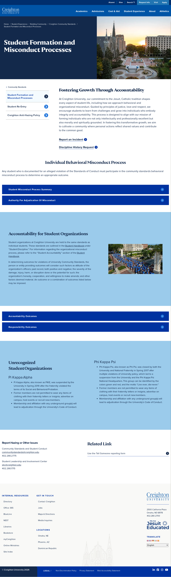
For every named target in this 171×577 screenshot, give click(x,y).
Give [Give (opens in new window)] (120, 2)
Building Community (38, 24)
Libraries (7, 526)
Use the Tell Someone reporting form (106, 453)
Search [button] (130, 2)
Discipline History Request (76, 147)
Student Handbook (74, 245)
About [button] (152, 11)
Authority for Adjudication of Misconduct (32, 200)
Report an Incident (71, 139)
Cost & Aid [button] (114, 11)
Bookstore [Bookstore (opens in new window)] (8, 532)
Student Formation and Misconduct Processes (20, 96)
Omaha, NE (43, 535)
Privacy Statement (87, 570)
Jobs (40, 507)
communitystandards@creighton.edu (20, 452)
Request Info (144, 2)
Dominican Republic (47, 548)
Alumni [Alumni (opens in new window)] (111, 2)
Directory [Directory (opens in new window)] (8, 501)
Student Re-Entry (16, 106)
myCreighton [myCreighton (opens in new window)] (10, 539)
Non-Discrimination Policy (66, 570)
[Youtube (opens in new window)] (166, 570)
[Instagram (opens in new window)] (162, 570)
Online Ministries (11, 545)
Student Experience (19, 24)
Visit (156, 2)
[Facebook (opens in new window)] (158, 570)
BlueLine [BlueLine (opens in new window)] (8, 514)
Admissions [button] (98, 11)
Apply (164, 2)
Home (6, 24)
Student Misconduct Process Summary (30, 189)
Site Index (8, 551)
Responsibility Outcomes (23, 327)
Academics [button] (82, 11)
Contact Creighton (46, 501)
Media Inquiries (45, 520)
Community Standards (17, 87)
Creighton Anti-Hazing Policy (23, 115)
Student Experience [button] (134, 11)
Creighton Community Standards (62, 24)
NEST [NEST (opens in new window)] (6, 520)
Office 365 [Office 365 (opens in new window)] (8, 507)
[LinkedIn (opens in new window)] (154, 570)
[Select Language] (157, 545)
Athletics (164, 11)
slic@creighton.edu (11, 465)
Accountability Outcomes (23, 316)
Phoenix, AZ (43, 542)
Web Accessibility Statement (108, 570)
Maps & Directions (46, 514)
